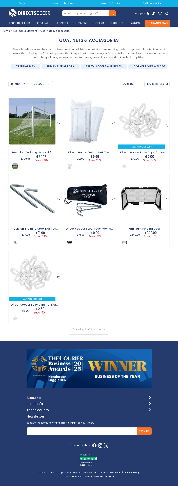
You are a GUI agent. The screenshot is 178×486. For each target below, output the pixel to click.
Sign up (144, 431)
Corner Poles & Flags (149, 66)
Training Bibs (25, 66)
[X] (106, 445)
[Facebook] (94, 445)
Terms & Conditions (109, 472)
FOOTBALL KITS (19, 24)
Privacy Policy (132, 472)
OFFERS (98, 24)
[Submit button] (112, 13)
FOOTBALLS (43, 24)
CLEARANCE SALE (157, 24)
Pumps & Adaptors (60, 66)
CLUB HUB (116, 24)
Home (6, 31)
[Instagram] (100, 445)
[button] (89, 398)
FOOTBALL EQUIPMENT (72, 24)
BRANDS (134, 24)
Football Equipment (25, 31)
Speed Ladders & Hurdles (104, 66)
